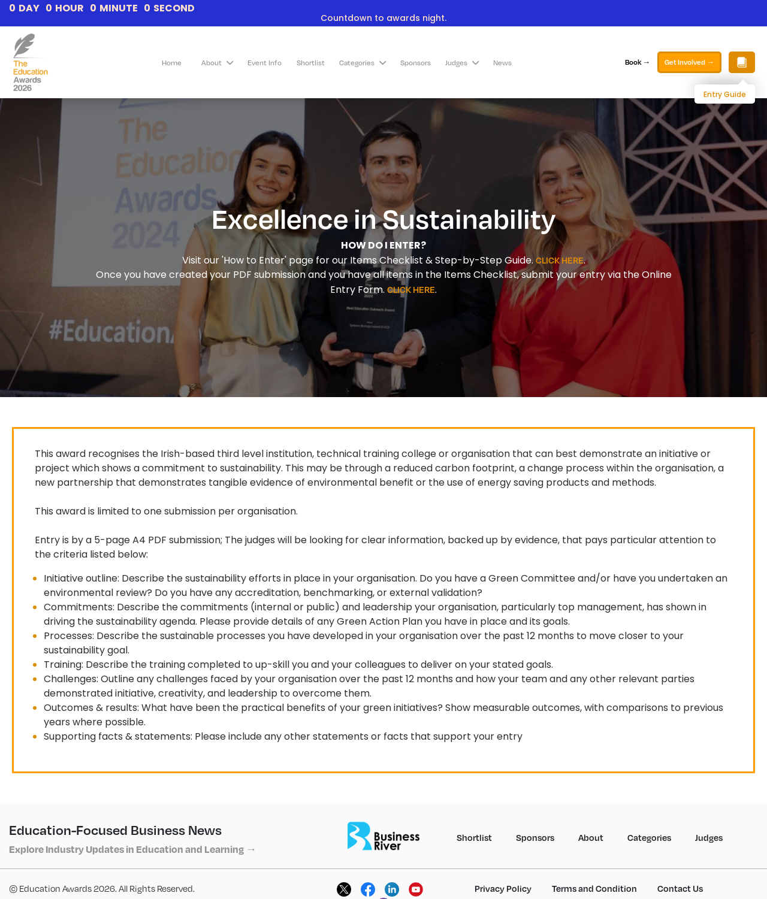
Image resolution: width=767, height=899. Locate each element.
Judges (462, 62)
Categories (362, 62)
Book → (637, 61)
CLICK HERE (560, 260)
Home (172, 62)
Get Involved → (689, 61)
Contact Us (680, 888)
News (502, 62)
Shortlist (311, 62)
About (217, 62)
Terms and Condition (594, 888)
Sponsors (415, 62)
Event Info (264, 62)
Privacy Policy (503, 888)
